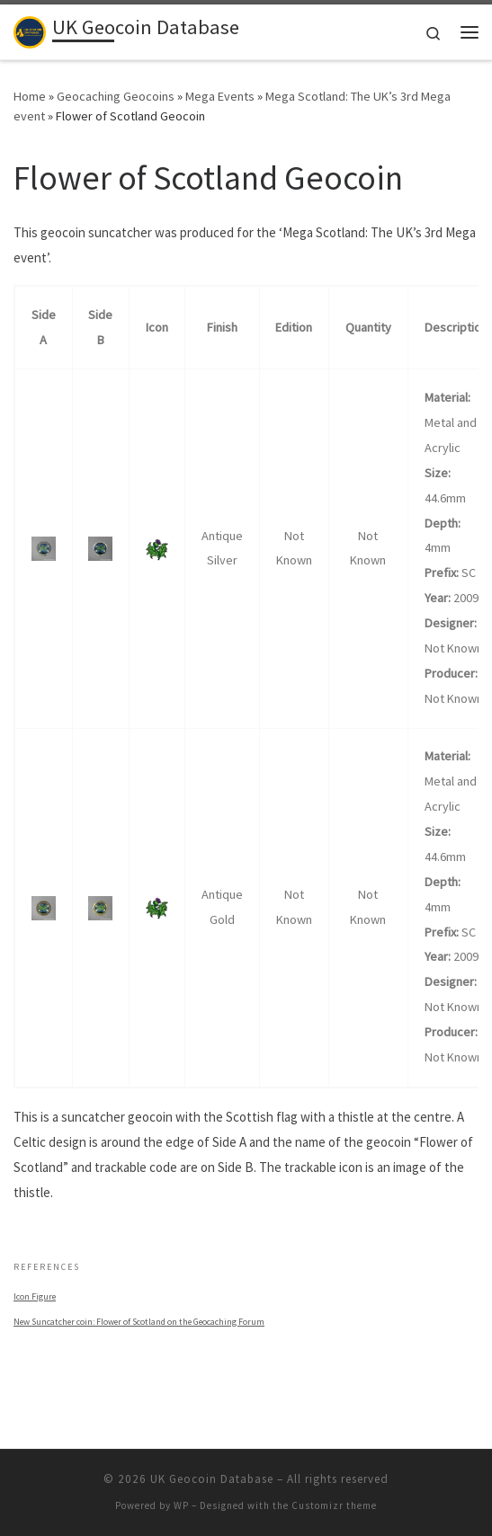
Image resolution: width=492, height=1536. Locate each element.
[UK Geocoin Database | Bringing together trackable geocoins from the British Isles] (29, 29)
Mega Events (220, 96)
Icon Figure (34, 1296)
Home (29, 96)
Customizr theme (334, 1505)
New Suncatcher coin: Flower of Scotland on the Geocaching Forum (138, 1321)
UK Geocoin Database (211, 1479)
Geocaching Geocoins (115, 96)
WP (181, 1505)
